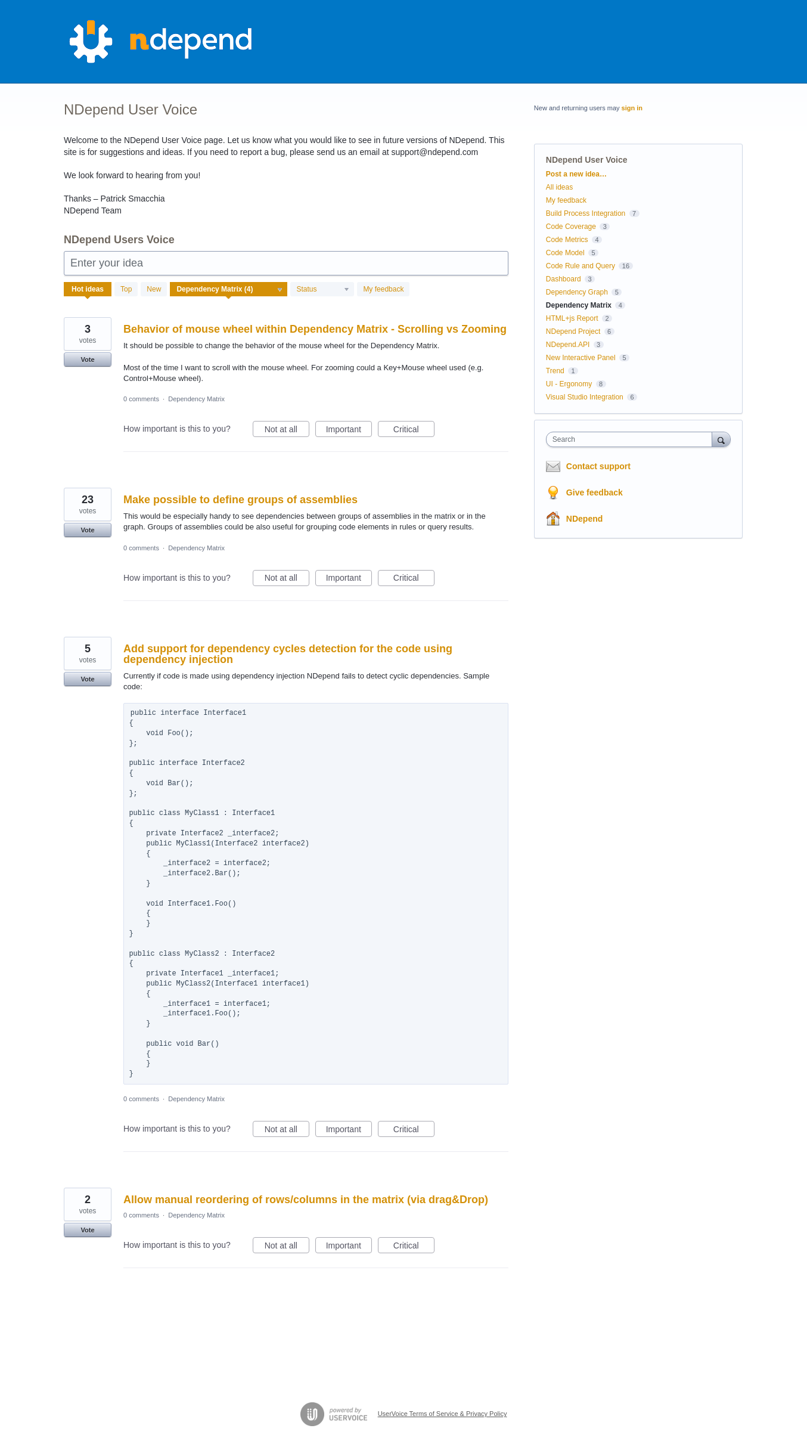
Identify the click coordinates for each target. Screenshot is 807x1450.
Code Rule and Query (580, 266)
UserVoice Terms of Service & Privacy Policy (442, 1413)
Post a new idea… (576, 174)
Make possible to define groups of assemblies (240, 500)
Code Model (565, 253)
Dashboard (563, 279)
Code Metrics (567, 240)
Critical (413, 431)
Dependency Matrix (196, 398)
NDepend (584, 518)
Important (349, 431)
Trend (555, 371)
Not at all (287, 431)
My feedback (383, 289)
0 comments (141, 398)
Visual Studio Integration (584, 397)
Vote (87, 359)
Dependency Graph (577, 292)
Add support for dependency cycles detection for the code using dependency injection (287, 654)
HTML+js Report (572, 318)
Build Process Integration (585, 213)
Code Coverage (571, 226)
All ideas (559, 187)
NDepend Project (573, 331)
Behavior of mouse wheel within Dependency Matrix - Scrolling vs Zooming (315, 329)
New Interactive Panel (581, 358)
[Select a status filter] (323, 290)
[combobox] (632, 439)
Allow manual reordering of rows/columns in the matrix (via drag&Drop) (305, 1200)
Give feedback (594, 492)
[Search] (721, 439)
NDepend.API (567, 344)
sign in (632, 107)
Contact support (598, 466)
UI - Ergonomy (569, 384)
